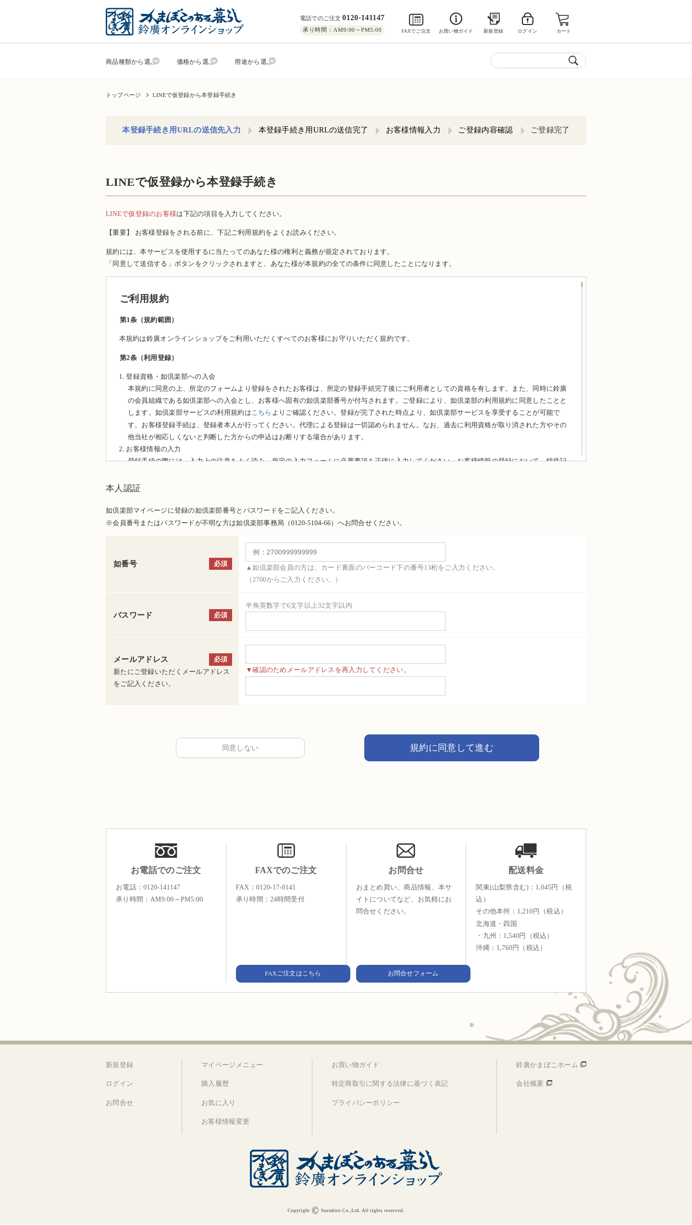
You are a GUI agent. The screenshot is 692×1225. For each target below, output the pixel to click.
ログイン (119, 1084)
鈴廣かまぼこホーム (547, 1065)
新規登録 (493, 31)
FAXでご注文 (416, 31)
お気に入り (218, 1103)
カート (564, 31)
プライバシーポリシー (366, 1103)
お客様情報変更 (225, 1122)
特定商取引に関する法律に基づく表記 (390, 1084)
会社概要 (530, 1084)
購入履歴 (215, 1084)
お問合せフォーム (406, 973)
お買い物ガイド (456, 31)
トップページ (123, 91)
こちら (261, 409)
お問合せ (119, 1103)
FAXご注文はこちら (286, 973)
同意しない (240, 746)
